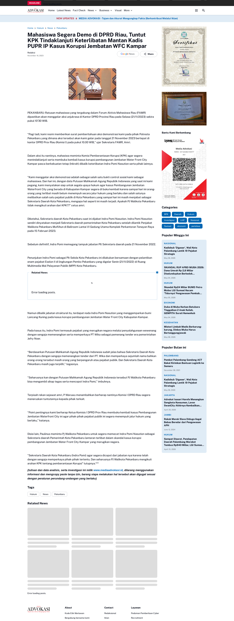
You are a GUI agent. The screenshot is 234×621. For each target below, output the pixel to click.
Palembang (171, 355)
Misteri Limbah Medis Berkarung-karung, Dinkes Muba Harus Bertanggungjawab (183, 329)
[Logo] (38, 609)
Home (51, 10)
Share (149, 54)
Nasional (170, 243)
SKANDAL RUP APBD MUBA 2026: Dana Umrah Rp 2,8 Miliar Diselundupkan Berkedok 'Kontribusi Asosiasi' (184, 270)
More (128, 10)
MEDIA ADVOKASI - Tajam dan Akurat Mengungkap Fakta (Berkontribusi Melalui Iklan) (128, 18)
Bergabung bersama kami (77, 618)
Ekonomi (169, 302)
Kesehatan (171, 322)
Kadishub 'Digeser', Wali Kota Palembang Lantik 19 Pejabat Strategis (180, 250)
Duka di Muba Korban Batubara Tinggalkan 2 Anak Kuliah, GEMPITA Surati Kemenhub (182, 310)
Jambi (167, 415)
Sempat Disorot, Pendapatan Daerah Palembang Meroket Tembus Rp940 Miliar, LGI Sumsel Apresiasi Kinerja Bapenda (183, 442)
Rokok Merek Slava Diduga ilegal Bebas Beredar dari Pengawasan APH (182, 422)
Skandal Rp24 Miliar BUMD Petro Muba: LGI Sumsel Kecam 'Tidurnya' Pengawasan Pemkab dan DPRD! (183, 290)
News (92, 10)
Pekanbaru (59, 494)
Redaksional (110, 613)
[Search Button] (204, 10)
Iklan (106, 618)
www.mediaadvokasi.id (108, 470)
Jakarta (169, 395)
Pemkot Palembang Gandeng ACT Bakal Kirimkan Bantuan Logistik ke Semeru (184, 363)
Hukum (33, 494)
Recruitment (137, 618)
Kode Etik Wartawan (74, 613)
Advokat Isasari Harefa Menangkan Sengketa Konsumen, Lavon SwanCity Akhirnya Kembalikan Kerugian (184, 402)
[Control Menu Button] (196, 10)
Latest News (64, 10)
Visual (118, 10)
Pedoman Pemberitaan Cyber (145, 613)
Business (106, 10)
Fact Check (79, 10)
